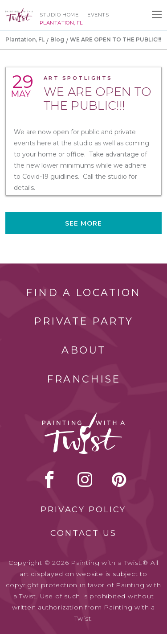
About (83, 350)
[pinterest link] (119, 479)
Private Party (84, 321)
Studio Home (59, 15)
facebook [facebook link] (49, 479)
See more (83, 223)
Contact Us (83, 533)
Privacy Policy (83, 510)
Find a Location (83, 293)
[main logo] (19, 12)
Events (98, 15)
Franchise (84, 379)
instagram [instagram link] (84, 479)
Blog (57, 39)
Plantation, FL (25, 39)
